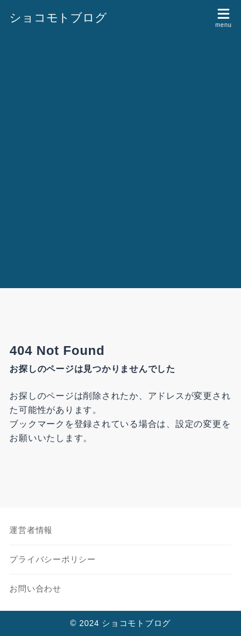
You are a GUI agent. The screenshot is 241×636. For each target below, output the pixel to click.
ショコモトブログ (57, 17)
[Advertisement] (120, 161)
